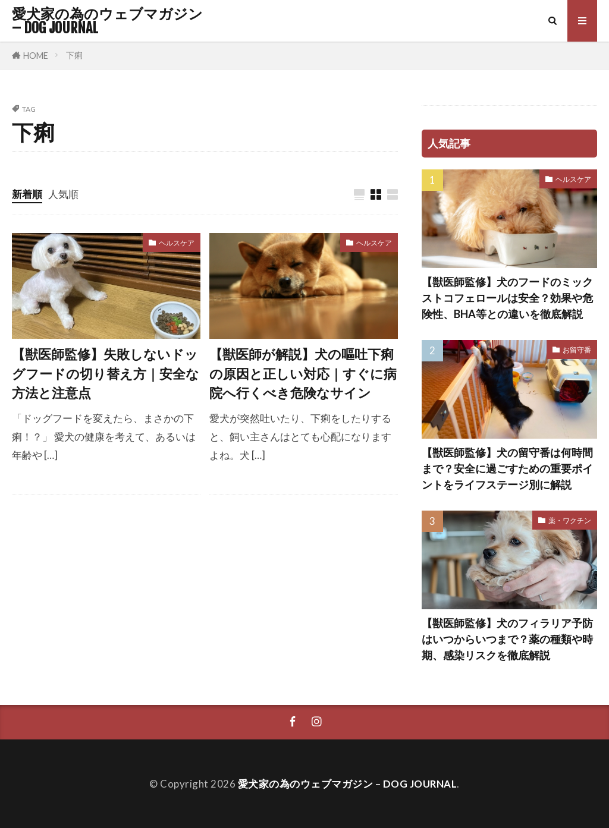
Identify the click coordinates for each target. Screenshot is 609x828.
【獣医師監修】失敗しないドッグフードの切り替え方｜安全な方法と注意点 (105, 374)
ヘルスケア (176, 242)
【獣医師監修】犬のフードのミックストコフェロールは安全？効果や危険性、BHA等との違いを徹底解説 (507, 297)
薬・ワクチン (569, 520)
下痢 (74, 55)
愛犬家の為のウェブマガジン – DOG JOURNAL (107, 21)
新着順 (27, 194)
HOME (35, 56)
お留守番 (577, 349)
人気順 (63, 194)
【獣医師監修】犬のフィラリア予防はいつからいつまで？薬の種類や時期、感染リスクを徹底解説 (507, 639)
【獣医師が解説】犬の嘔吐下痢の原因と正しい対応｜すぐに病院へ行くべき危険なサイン (303, 374)
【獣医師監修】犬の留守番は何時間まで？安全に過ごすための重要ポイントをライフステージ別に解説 (507, 468)
